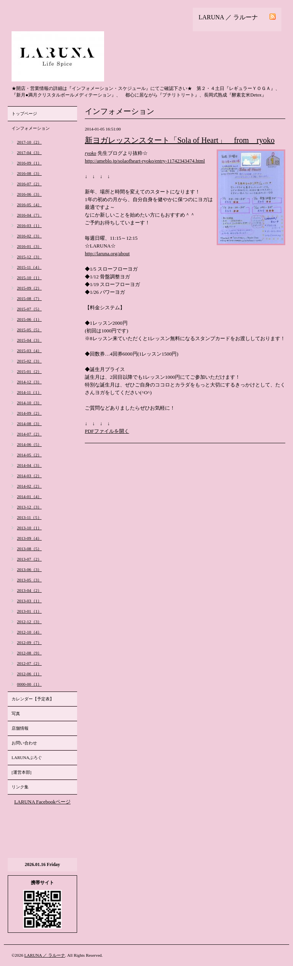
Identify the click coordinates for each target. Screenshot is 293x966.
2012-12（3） (29, 621)
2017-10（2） (29, 142)
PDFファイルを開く (107, 431)
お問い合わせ (24, 743)
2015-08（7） (29, 298)
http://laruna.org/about (107, 253)
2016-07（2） (29, 183)
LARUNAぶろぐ (27, 757)
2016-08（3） (29, 173)
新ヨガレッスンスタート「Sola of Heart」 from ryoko (179, 140)
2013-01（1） (29, 611)
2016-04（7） (29, 215)
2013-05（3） (29, 580)
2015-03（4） (29, 350)
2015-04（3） (29, 340)
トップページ (24, 113)
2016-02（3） (29, 236)
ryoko (90, 153)
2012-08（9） (29, 653)
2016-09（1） (29, 163)
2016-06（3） (29, 194)
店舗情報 (20, 728)
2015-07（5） (29, 309)
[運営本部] (21, 772)
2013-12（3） (29, 507)
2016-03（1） (29, 225)
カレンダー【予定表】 (33, 699)
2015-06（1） (29, 319)
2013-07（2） (29, 559)
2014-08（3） (29, 423)
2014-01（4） (29, 496)
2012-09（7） (29, 642)
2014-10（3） (29, 402)
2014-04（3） (29, 465)
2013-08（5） (29, 548)
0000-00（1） (29, 684)
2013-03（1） (29, 600)
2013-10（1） (29, 527)
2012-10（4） (29, 632)
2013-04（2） (29, 590)
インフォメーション (31, 128)
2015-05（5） (29, 329)
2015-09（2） (29, 288)
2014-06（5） (29, 444)
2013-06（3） (29, 569)
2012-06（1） (29, 673)
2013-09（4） (29, 538)
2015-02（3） (29, 361)
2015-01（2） (29, 371)
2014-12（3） (29, 382)
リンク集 (20, 787)
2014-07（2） (29, 434)
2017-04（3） (29, 152)
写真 (16, 713)
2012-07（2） (29, 663)
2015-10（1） (29, 277)
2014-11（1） (29, 392)
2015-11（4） (29, 267)
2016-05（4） (29, 204)
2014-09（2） (29, 413)
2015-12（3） (29, 256)
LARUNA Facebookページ (42, 802)
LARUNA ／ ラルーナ (44, 955)
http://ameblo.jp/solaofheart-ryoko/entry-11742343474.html (145, 161)
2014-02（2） (29, 486)
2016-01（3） (29, 246)
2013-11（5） (29, 517)
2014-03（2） (29, 475)
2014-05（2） (29, 454)
